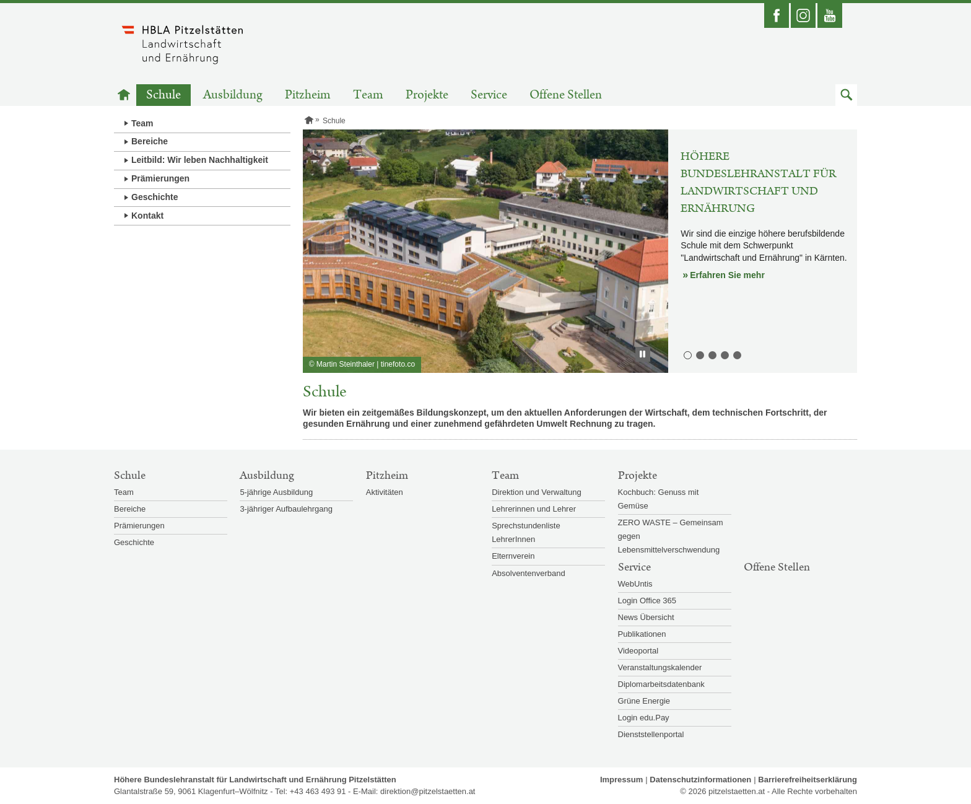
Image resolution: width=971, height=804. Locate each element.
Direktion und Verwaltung (536, 492)
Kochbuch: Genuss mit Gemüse (658, 498)
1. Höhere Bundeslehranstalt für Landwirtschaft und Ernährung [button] (687, 354)
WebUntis (635, 583)
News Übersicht (646, 617)
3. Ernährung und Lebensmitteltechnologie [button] (711, 354)
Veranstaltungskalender (660, 667)
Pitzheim (308, 95)
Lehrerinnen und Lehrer (534, 508)
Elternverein (513, 556)
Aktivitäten (384, 492)
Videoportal (638, 650)
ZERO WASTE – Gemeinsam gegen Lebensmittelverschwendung (670, 536)
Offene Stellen (565, 95)
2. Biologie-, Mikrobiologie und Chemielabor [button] (699, 354)
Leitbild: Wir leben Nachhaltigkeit (199, 160)
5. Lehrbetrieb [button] (736, 354)
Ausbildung (233, 95)
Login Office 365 (647, 600)
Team (368, 95)
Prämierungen (160, 178)
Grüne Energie (644, 701)
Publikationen (642, 634)
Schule (163, 95)
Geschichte (154, 197)
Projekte (427, 95)
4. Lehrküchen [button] (724, 354)
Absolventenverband (528, 573)
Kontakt (147, 216)
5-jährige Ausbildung (276, 492)
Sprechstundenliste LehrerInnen (526, 532)
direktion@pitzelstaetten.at (427, 791)
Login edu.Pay (643, 717)
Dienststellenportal (651, 734)
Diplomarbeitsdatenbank (661, 684)
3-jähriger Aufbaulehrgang (286, 508)
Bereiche (149, 141)
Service (489, 95)
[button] (846, 95)
